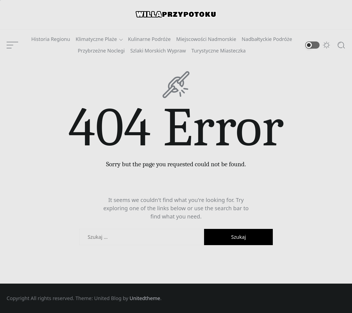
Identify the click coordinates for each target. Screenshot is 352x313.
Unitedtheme (145, 298)
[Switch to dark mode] (318, 45)
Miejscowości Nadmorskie (206, 39)
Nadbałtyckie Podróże (267, 39)
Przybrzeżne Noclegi (101, 51)
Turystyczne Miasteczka (218, 51)
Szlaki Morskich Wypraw (158, 51)
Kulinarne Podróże (149, 39)
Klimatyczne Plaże (96, 39)
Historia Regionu (50, 39)
